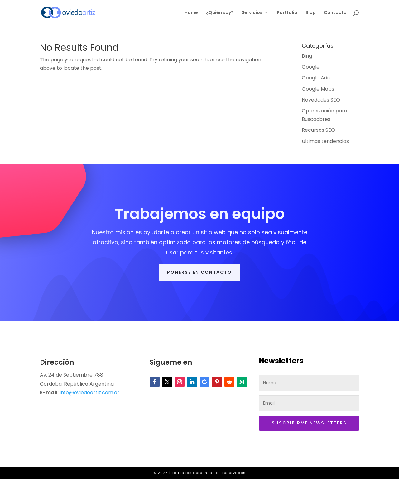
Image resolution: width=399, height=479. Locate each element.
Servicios (252, 13)
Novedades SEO (321, 99)
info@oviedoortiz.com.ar (89, 392)
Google (311, 66)
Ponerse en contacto (199, 272)
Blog (310, 13)
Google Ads (316, 77)
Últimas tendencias (325, 141)
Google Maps (318, 88)
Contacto (335, 13)
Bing (307, 55)
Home (191, 13)
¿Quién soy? (219, 13)
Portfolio (287, 13)
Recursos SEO (318, 130)
